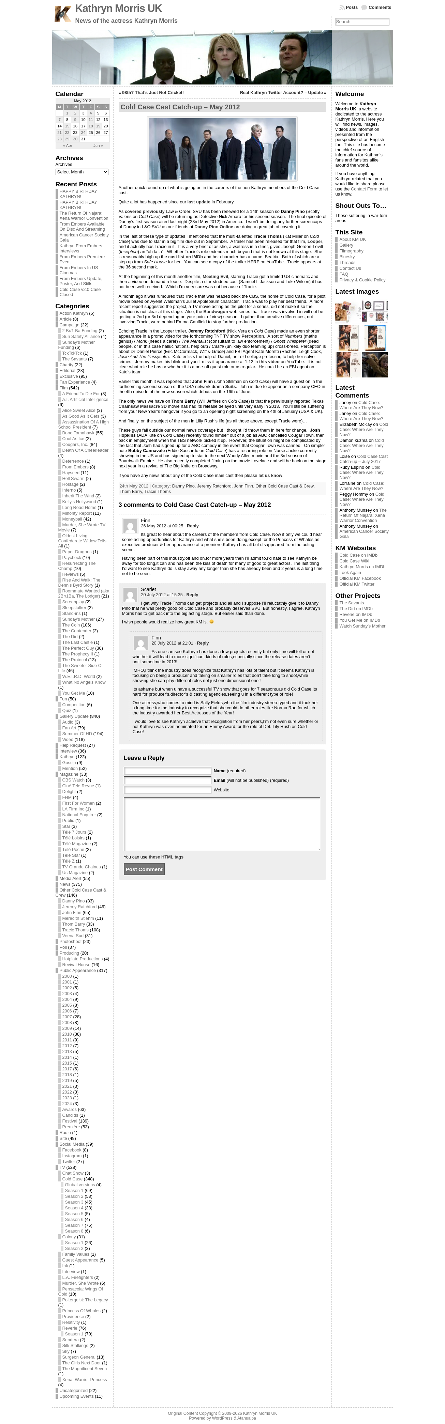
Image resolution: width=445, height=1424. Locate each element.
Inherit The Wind (78, 495)
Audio (68, 722)
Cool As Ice (73, 438)
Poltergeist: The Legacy (85, 1299)
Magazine (69, 774)
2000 (67, 976)
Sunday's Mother (78, 619)
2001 (67, 982)
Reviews (70, 574)
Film (64, 387)
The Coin (71, 625)
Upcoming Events (77, 1396)
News (65, 884)
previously (282, 401)
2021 (67, 1086)
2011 (67, 1039)
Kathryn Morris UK (118, 8)
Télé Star (71, 855)
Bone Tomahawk (78, 432)
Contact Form (364, 188)
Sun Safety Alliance (81, 336)
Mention (70, 768)
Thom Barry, (132, 491)
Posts (352, 7)
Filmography (351, 250)
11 (91, 120)
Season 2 (74, 1196)
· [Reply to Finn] (191, 525)
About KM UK (352, 239)
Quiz (66, 710)
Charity (67, 364)
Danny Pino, (184, 486)
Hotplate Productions (82, 958)
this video (269, 361)
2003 (67, 993)
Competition (74, 704)
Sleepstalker (74, 607)
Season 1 (74, 1190)
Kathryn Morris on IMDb (362, 566)
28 (59, 139)
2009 (67, 1028)
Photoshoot (71, 941)
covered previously (145, 211)
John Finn (71, 912)
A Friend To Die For (81, 393)
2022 (67, 1092)
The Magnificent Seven (84, 1368)
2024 (67, 1103)
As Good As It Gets (81, 416)
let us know (270, 475)
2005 (67, 1005)
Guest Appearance (80, 1260)
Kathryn (67, 756)
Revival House (76, 964)
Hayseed (71, 472)
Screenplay (73, 601)
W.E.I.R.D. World (78, 676)
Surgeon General (78, 1357)
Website (221, 789)
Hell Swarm (73, 478)
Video (68, 739)
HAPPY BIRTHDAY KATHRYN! (78, 194)
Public (68, 820)
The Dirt (70, 636)
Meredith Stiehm (78, 918)
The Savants (74, 358)
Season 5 (74, 1213)
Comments (380, 7)
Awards (69, 1109)
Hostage (70, 484)
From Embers (75, 466)
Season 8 (74, 1231)
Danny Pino (73, 900)
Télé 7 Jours (74, 832)
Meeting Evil (215, 276)
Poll (63, 947)
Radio (65, 1132)
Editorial (67, 370)
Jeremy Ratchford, (215, 486)
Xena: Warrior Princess (84, 1379)
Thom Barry (73, 924)
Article (66, 319)
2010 (67, 1034)
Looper (315, 241)
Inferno (69, 490)
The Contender (76, 630)
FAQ (343, 274)
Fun (63, 698)
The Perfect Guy (78, 648)
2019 (67, 1080)
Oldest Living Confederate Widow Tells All (82, 540)
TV (62, 1167)
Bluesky (347, 256)
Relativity (71, 1322)
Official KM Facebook (360, 578)
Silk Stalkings (75, 1345)
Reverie (69, 1328)
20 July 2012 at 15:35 (162, 594)
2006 (67, 1010)
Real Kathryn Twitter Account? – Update (281, 92)
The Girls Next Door (81, 1362)
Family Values (75, 1254)
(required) (230, 770)
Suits (230, 386)
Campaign (69, 324)
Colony (69, 1236)
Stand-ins (71, 613)
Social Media (72, 1144)
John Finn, (244, 486)
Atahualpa (246, 1418)
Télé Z (68, 861)
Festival (69, 1121)
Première (71, 1126)
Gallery (346, 245)
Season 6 (74, 1219)
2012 (67, 1045)
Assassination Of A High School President (83, 424)
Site (63, 1138)
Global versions (80, 1184)
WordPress (222, 1418)
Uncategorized (74, 1390)
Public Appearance (78, 970)
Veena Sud (73, 935)
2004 (67, 999)
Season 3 (74, 1202)
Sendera (70, 1339)
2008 (67, 1022)
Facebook (71, 1149)
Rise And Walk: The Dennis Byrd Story (79, 582)
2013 (67, 1051)
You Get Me (73, 693)
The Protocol (74, 659)
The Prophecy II (77, 653)
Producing (69, 953)
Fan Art (69, 727)
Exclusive (69, 376)
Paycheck (71, 557)
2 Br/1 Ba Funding (80, 330)
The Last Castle (77, 642)
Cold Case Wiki (354, 560)
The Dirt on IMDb (355, 608)
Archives (64, 164)
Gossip (69, 762)
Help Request (73, 745)
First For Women (78, 803)
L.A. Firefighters (77, 1277)
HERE (253, 261)
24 (83, 132)
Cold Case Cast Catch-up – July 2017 (363, 459)
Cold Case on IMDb (358, 555)
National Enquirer (79, 814)
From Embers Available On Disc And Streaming (82, 226)
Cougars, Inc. (75, 444)
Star (66, 826)
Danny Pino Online (213, 226)
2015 (67, 1063)
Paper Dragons (77, 551)
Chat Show (73, 1173)
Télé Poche (73, 849)
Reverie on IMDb (355, 614)
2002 (67, 987)
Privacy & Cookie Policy (362, 279)
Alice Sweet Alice (78, 410)
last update (199, 201)
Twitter (68, 1161)
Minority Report (77, 513)
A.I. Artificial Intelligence (85, 399)
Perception (252, 336)
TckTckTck (72, 353)
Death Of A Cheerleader (85, 450)
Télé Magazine (76, 843)
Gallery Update (74, 716)
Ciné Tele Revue (78, 785)
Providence (73, 1316)
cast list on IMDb (185, 256)
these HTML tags (166, 867)
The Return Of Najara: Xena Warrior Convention (84, 216)
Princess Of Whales (81, 1310)
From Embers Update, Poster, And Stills (81, 281)
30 (75, 139)
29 (67, 139)
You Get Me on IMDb (359, 620)
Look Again (350, 572)
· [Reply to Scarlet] (191, 594)
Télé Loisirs (73, 837)
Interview (68, 751)
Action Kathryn (74, 313)
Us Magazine (75, 872)
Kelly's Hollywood (79, 501)
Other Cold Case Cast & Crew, (285, 486)
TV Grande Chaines (81, 866)
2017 (67, 1068)
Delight (69, 791)
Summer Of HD (77, 733)
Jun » (98, 145)
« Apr (67, 145)
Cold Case (72, 1178)
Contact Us (350, 268)
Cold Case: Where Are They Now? (361, 405)
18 (91, 126)
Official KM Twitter (356, 584)
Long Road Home (79, 507)
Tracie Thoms (75, 929)
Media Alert (70, 878)
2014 (67, 1057)
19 (98, 126)
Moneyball (72, 519)
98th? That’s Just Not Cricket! (153, 92)
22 (67, 132)
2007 (67, 1016)
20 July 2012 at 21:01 (172, 643)
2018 (67, 1074)
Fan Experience (75, 382)
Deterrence (73, 461)
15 (67, 126)
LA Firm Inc (73, 808)
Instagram (72, 1155)
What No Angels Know (84, 682)
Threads (347, 262)
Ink (65, 1265)
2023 (67, 1097)
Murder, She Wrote (80, 1283)
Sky (66, 1351)
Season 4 (74, 1207)
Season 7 (74, 1225)
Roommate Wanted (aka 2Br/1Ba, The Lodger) (83, 593)
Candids (70, 1115)
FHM (67, 797)
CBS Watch (73, 780)
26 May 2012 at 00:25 (162, 525)
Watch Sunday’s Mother (362, 626)
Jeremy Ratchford (79, 906)
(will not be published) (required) (251, 780)
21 (59, 132)
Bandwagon (215, 311)
